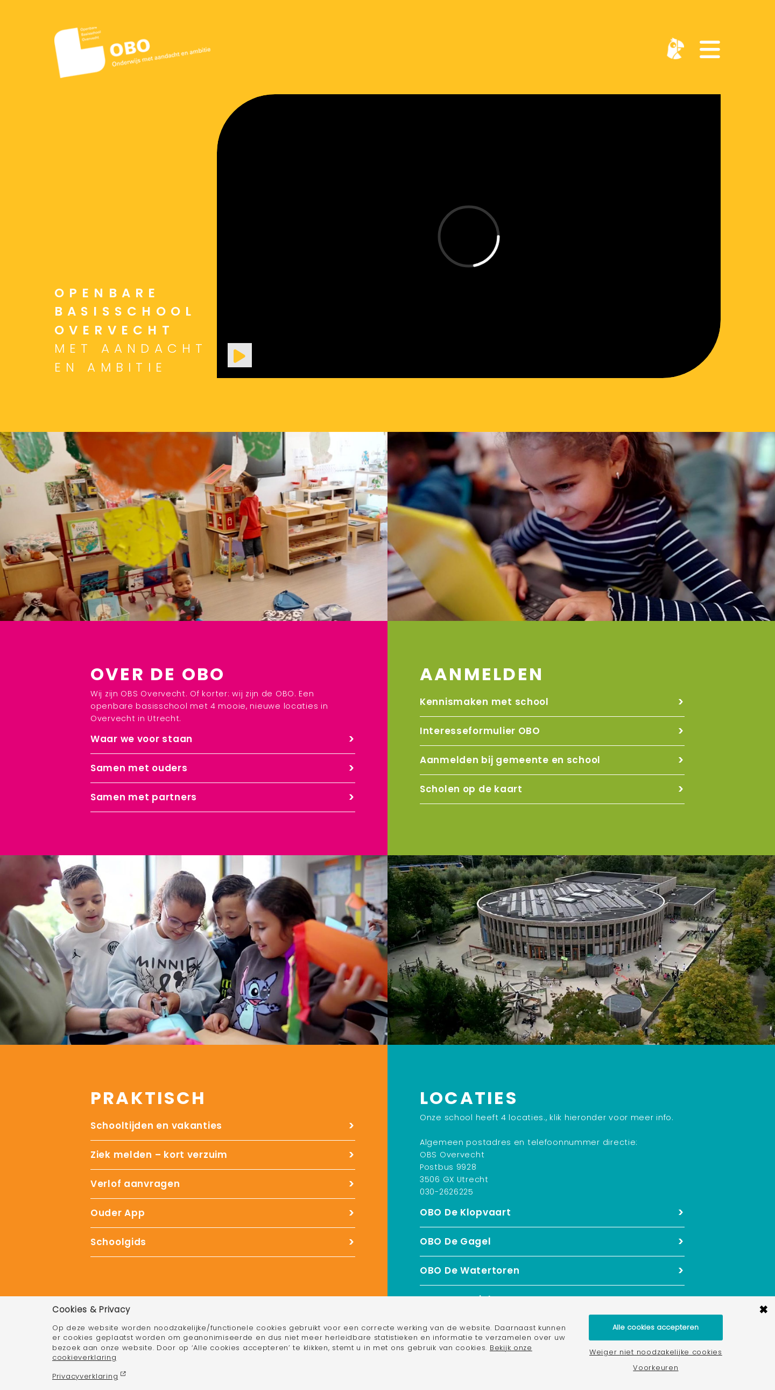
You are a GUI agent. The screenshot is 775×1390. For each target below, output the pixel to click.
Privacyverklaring (85, 1376)
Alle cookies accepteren (655, 1327)
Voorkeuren (655, 1368)
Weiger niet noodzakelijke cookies (655, 1352)
